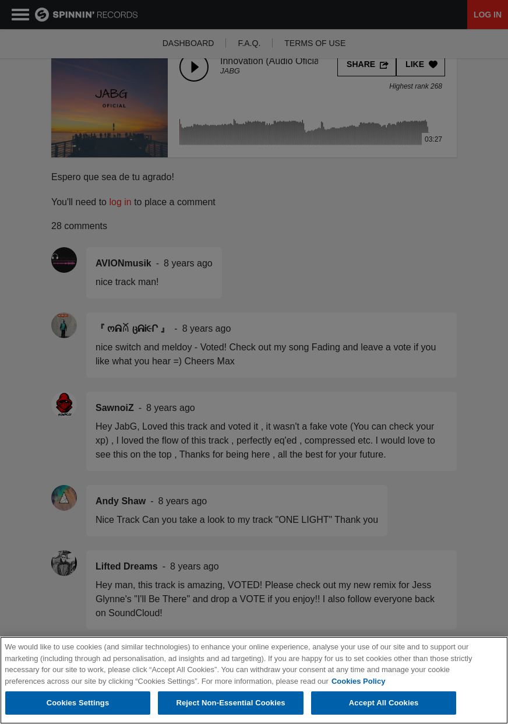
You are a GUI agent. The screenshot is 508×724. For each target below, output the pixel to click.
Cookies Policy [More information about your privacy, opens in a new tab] (358, 681)
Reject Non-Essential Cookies (230, 702)
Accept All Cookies (384, 702)
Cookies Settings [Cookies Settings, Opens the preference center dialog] (78, 702)
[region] (254, 680)
